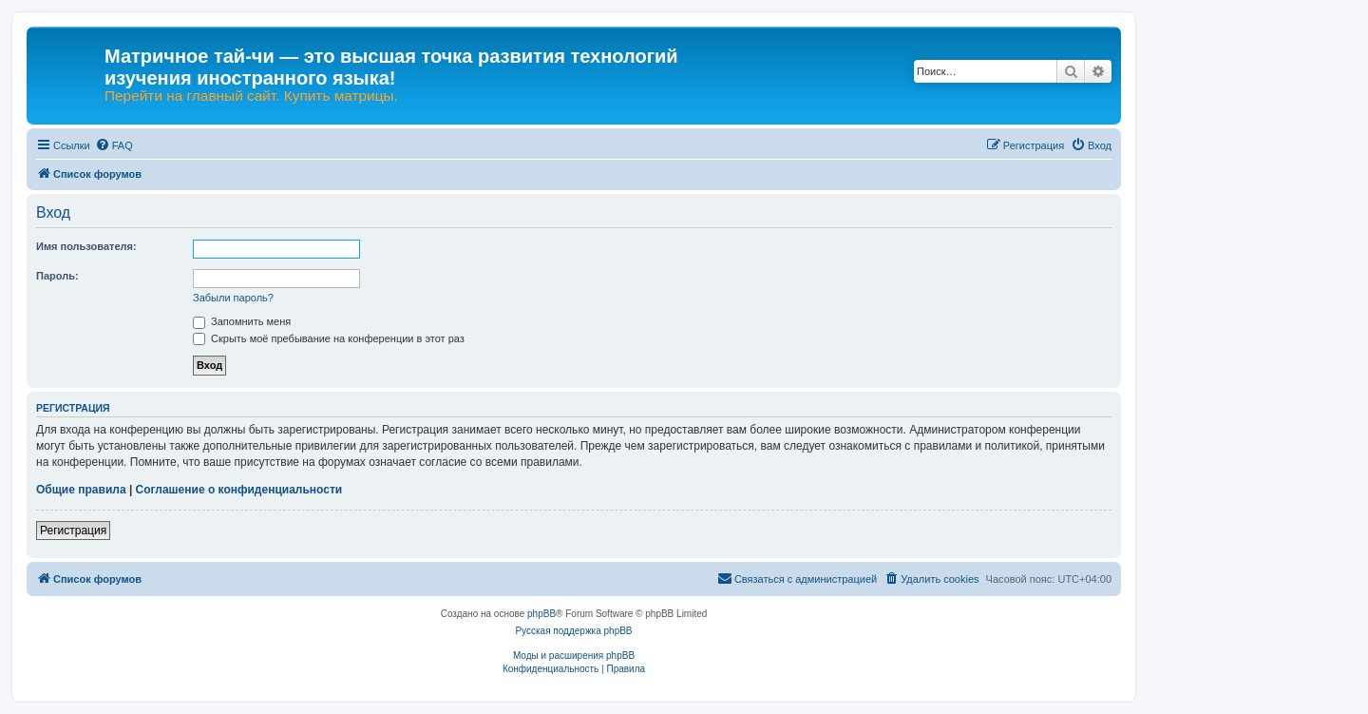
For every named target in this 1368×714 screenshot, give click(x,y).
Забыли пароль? (233, 297)
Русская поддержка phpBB (573, 631)
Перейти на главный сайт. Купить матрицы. (251, 96)
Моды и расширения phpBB (574, 655)
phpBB (541, 613)
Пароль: (57, 275)
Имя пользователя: (86, 246)
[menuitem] (114, 145)
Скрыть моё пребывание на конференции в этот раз (329, 338)
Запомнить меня (242, 321)
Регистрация (73, 530)
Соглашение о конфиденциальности (239, 489)
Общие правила (81, 489)
